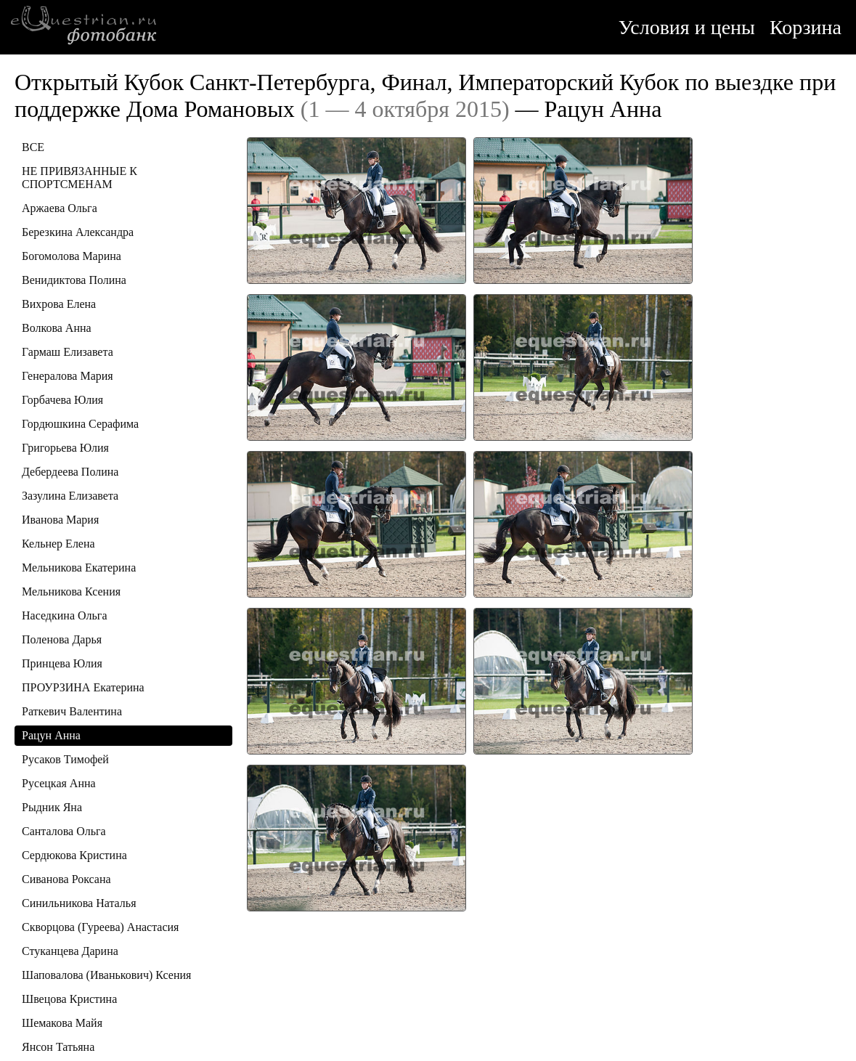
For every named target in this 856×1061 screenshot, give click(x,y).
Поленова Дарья (62, 639)
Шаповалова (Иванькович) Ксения (106, 975)
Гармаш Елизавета (67, 352)
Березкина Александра (78, 232)
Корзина (805, 27)
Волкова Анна (56, 328)
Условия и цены (687, 27)
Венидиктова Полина (74, 280)
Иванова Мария (60, 519)
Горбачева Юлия (62, 400)
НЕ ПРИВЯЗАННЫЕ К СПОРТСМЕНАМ (79, 177)
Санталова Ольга (64, 831)
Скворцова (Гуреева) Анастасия (100, 927)
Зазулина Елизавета (70, 495)
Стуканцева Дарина (70, 951)
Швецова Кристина (69, 999)
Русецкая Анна (59, 783)
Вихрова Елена (59, 304)
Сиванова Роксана (66, 879)
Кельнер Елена (58, 543)
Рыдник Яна (52, 807)
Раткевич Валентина (72, 711)
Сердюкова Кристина (74, 855)
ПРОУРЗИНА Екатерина (83, 687)
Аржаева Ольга (59, 208)
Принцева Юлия (62, 663)
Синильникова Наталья (79, 903)
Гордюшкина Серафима (80, 424)
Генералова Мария (67, 376)
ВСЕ (33, 147)
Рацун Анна (51, 735)
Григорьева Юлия (65, 448)
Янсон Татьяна (58, 1047)
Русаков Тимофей (65, 759)
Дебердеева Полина (70, 472)
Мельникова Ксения (71, 591)
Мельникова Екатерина (79, 567)
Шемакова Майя (62, 1023)
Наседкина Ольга (64, 615)
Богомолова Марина (71, 256)
